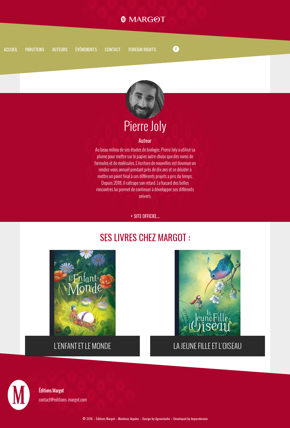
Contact (113, 50)
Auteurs (60, 50)
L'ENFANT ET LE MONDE (82, 346)
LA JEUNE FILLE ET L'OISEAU (207, 346)
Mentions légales (128, 418)
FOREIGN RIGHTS (142, 50)
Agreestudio (163, 418)
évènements (86, 50)
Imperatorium (199, 418)
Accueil (11, 50)
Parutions (34, 50)
